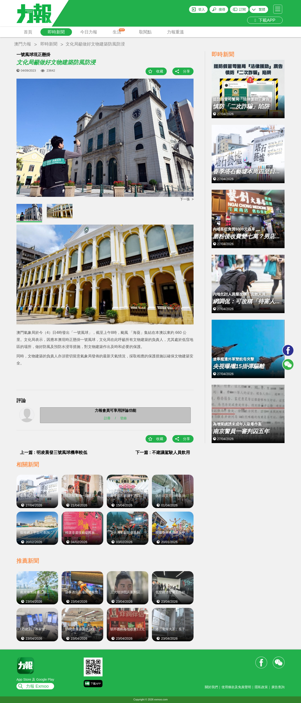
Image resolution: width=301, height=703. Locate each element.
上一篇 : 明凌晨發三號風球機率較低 (53, 452)
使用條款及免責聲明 (236, 687)
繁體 (262, 9)
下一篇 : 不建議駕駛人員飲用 (162, 452)
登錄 (123, 418)
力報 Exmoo (37, 686)
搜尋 (222, 9)
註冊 (107, 418)
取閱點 (145, 32)
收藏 (159, 71)
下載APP (264, 20)
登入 (201, 9)
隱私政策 (261, 687)
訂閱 (242, 9)
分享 (186, 71)
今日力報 (88, 32)
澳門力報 (22, 44)
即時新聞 (56, 32)
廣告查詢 (278, 687)
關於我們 (211, 687)
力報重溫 (175, 32)
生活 (119, 31)
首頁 (28, 32)
